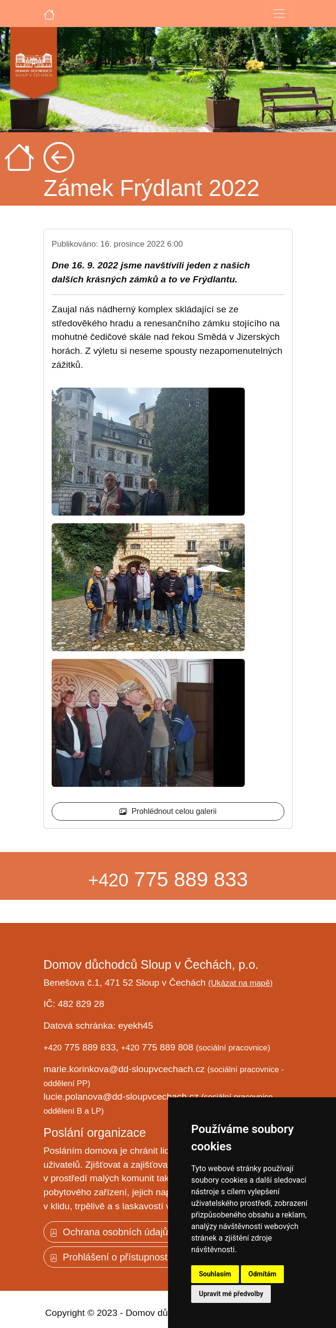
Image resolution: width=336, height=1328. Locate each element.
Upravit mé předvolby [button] (231, 1294)
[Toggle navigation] (279, 13)
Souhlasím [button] (215, 1274)
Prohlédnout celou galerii (167, 811)
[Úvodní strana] (49, 13)
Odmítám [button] (263, 1274)
